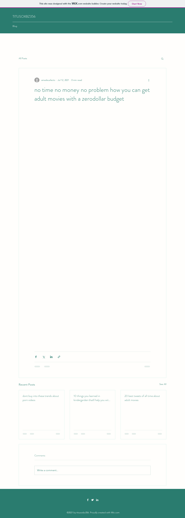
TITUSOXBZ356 (24, 16)
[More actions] (149, 80)
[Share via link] (58, 356)
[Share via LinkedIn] (51, 356)
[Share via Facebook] (35, 356)
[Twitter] (92, 499)
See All (162, 384)
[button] (162, 58)
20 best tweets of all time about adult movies (142, 398)
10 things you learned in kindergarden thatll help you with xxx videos (92, 398)
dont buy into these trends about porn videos (41, 398)
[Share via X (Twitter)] (43, 356)
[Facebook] (87, 499)
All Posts (23, 58)
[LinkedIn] (97, 499)
